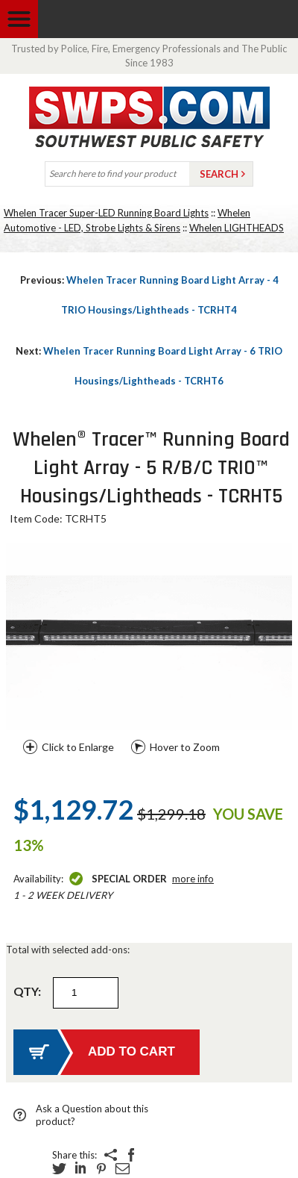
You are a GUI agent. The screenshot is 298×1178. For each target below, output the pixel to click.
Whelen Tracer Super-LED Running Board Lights (106, 213)
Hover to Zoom (185, 747)
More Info (193, 879)
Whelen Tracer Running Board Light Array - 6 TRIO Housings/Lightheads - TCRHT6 (149, 366)
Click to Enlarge (78, 747)
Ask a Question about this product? (92, 1115)
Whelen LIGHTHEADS (236, 228)
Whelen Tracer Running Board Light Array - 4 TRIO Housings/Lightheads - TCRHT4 (149, 295)
